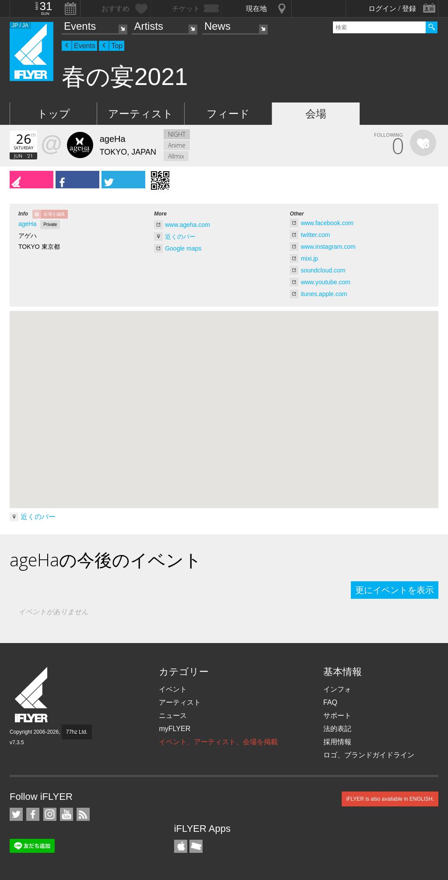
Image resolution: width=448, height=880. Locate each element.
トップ (53, 114)
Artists (148, 26)
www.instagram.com (328, 246)
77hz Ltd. (77, 732)
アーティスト (140, 114)
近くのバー (180, 236)
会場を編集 (54, 214)
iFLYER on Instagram (49, 814)
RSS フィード (83, 814)
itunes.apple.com (324, 293)
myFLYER (174, 728)
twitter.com (315, 234)
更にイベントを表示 (394, 590)
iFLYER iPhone (180, 846)
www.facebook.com (327, 222)
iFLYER (32, 694)
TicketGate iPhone (196, 846)
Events (80, 26)
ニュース (173, 715)
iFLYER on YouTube (66, 814)
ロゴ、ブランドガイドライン (368, 755)
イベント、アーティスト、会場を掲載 (218, 742)
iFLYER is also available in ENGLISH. (390, 799)
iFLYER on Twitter (16, 814)
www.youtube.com (325, 282)
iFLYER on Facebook (32, 814)
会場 (315, 114)
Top (116, 45)
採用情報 (337, 742)
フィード (228, 114)
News (217, 26)
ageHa (27, 223)
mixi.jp (309, 258)
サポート (337, 715)
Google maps (183, 248)
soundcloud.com (323, 270)
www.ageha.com (187, 224)
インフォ (337, 689)
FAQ (330, 702)
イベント (173, 689)
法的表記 (337, 728)
